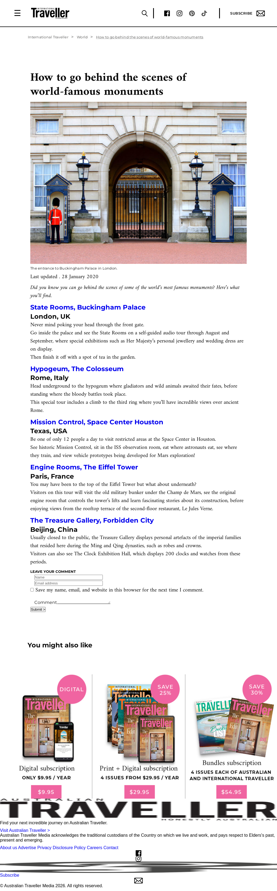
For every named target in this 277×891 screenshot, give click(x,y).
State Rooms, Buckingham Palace (88, 307)
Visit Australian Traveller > (25, 830)
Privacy (44, 847)
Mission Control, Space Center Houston (96, 422)
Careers (94, 847)
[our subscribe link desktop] (138, 736)
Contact (110, 847)
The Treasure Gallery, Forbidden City (92, 520)
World (82, 37)
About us (8, 847)
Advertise (27, 847)
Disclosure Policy (69, 847)
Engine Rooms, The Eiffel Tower (84, 467)
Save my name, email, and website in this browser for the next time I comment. (119, 590)
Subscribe (247, 13)
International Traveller (48, 37)
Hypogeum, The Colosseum (77, 369)
